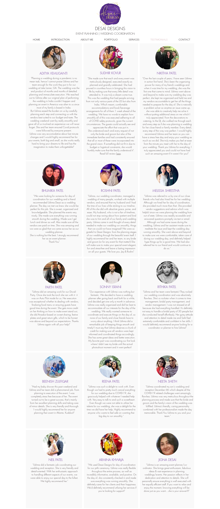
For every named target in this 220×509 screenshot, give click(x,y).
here (118, 153)
